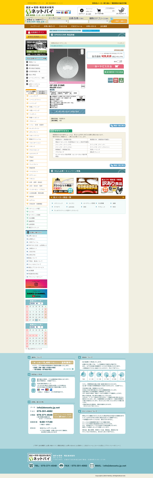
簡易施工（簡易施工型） (63, 149)
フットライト (33, 164)
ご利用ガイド (32, 248)
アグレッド (101, 207)
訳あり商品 (32, 74)
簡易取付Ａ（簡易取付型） (64, 139)
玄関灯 (31, 161)
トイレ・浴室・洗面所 (36, 125)
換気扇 (31, 196)
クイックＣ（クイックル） (64, 147)
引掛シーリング (95, 149)
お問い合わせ (32, 236)
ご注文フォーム (33, 242)
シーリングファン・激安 (37, 78)
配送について (32, 258)
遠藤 (114, 203)
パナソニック (58, 203)
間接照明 (32, 168)
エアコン (32, 81)
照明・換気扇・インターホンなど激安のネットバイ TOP (65, 30)
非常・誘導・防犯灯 (35, 182)
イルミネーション (35, 143)
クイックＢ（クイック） (98, 144)
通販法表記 (61, 445)
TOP (36, 445)
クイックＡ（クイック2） (63, 144)
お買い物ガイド (51, 445)
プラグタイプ (59, 152)
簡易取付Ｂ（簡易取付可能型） (100, 139)
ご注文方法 (32, 251)
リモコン (32, 178)
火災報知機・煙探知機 (36, 193)
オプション (33, 175)
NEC (114, 207)
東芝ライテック (34, 227)
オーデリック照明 (89, 203)
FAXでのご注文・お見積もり (37, 245)
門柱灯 (31, 157)
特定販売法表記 (33, 273)
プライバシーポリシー (35, 277)
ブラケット (33, 121)
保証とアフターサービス (36, 267)
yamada (71, 207)
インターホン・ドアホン (37, 189)
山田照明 (32, 224)
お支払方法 (32, 255)
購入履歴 (88, 14)
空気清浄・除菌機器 (35, 204)
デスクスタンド (34, 150)
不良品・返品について (35, 261)
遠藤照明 (32, 221)
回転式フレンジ (95, 152)
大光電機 (101, 203)
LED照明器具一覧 (34, 71)
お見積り (79, 445)
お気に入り (89, 11)
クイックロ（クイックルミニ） (100, 147)
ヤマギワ (57, 207)
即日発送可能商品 (34, 68)
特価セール (32, 62)
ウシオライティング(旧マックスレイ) (66, 210)
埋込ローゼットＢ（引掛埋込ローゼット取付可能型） (72, 142)
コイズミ (72, 203)
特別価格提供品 (34, 65)
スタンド (32, 146)
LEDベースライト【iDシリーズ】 (34, 85)
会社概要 (31, 270)
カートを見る (99, 445)
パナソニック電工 (34, 208)
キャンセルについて (34, 264)
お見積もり (32, 239)
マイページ (89, 9)
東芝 (85, 207)
